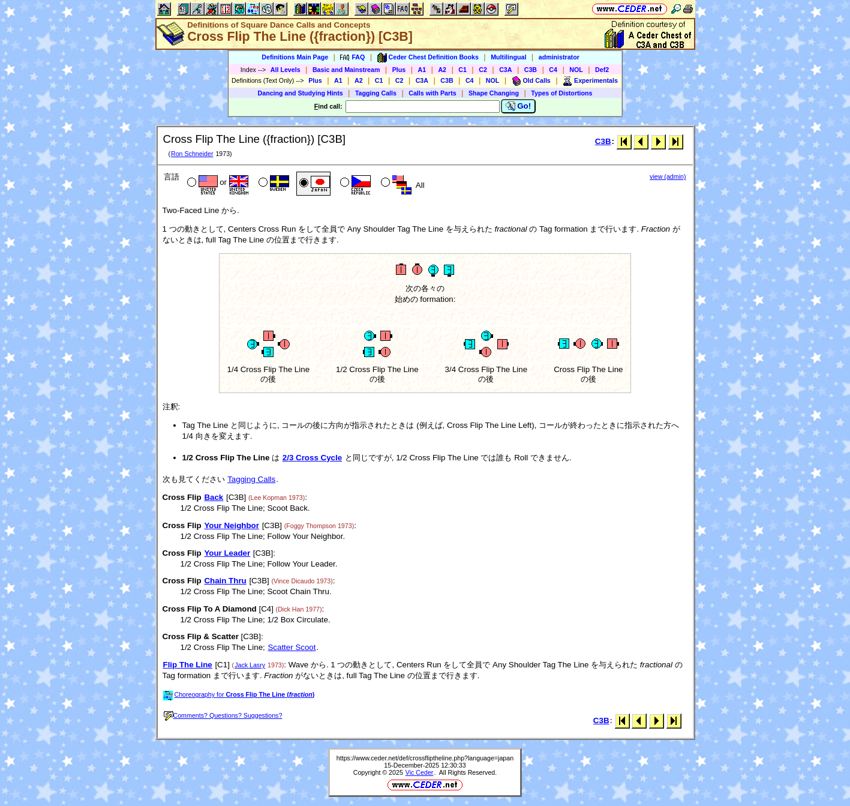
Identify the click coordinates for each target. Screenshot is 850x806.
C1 (462, 69)
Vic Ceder (420, 772)
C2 (483, 69)
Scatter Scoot (292, 647)
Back (213, 497)
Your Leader (227, 553)
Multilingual (508, 57)
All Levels (286, 69)
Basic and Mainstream (346, 69)
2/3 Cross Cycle (312, 457)
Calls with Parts (432, 93)
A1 (422, 69)
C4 (553, 69)
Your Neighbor (231, 525)
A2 (442, 69)
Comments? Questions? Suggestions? (223, 715)
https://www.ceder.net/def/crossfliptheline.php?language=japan (425, 758)
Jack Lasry (250, 665)
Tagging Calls (376, 93)
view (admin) (668, 176)
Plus (399, 69)
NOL (576, 69)
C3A (505, 69)
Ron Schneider (192, 153)
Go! (518, 106)
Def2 (602, 69)
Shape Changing (493, 93)
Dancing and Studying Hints (300, 93)
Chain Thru (225, 580)
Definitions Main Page (295, 57)
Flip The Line (187, 664)
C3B (530, 69)
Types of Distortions (561, 93)
